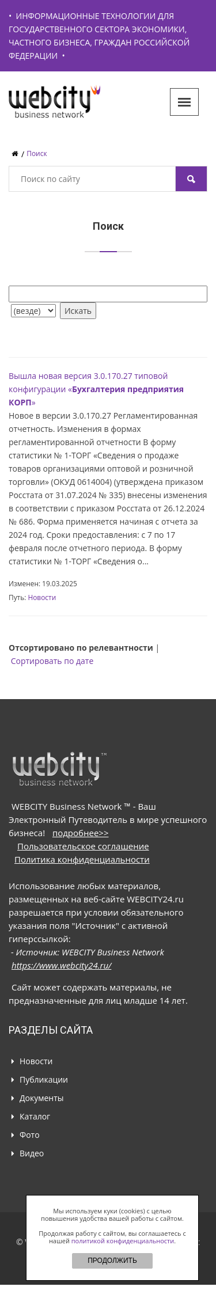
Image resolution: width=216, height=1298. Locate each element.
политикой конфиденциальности (122, 1240)
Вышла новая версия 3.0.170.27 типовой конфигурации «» (96, 389)
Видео (32, 1153)
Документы (42, 1097)
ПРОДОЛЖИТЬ (112, 1261)
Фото (30, 1134)
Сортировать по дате (52, 660)
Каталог (35, 1116)
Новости (42, 597)
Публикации (44, 1079)
